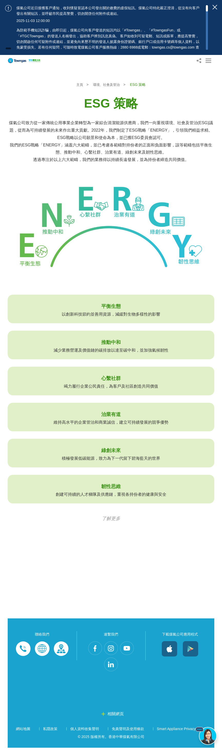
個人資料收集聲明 (84, 731)
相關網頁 (115, 716)
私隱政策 (50, 731)
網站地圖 (23, 731)
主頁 (79, 85)
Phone (23, 648)
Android (190, 648)
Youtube (128, 648)
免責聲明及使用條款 (128, 731)
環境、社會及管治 (107, 85)
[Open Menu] (208, 60)
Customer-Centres (61, 648)
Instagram (111, 648)
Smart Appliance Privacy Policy (181, 731)
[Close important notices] (215, 7)
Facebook (93, 648)
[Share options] (198, 60)
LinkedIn (111, 666)
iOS (169, 648)
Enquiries (42, 648)
